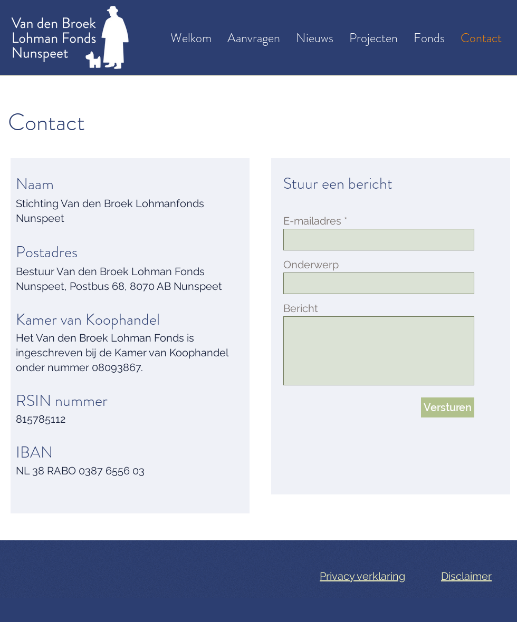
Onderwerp (311, 264)
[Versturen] (447, 407)
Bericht (300, 308)
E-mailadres (312, 221)
